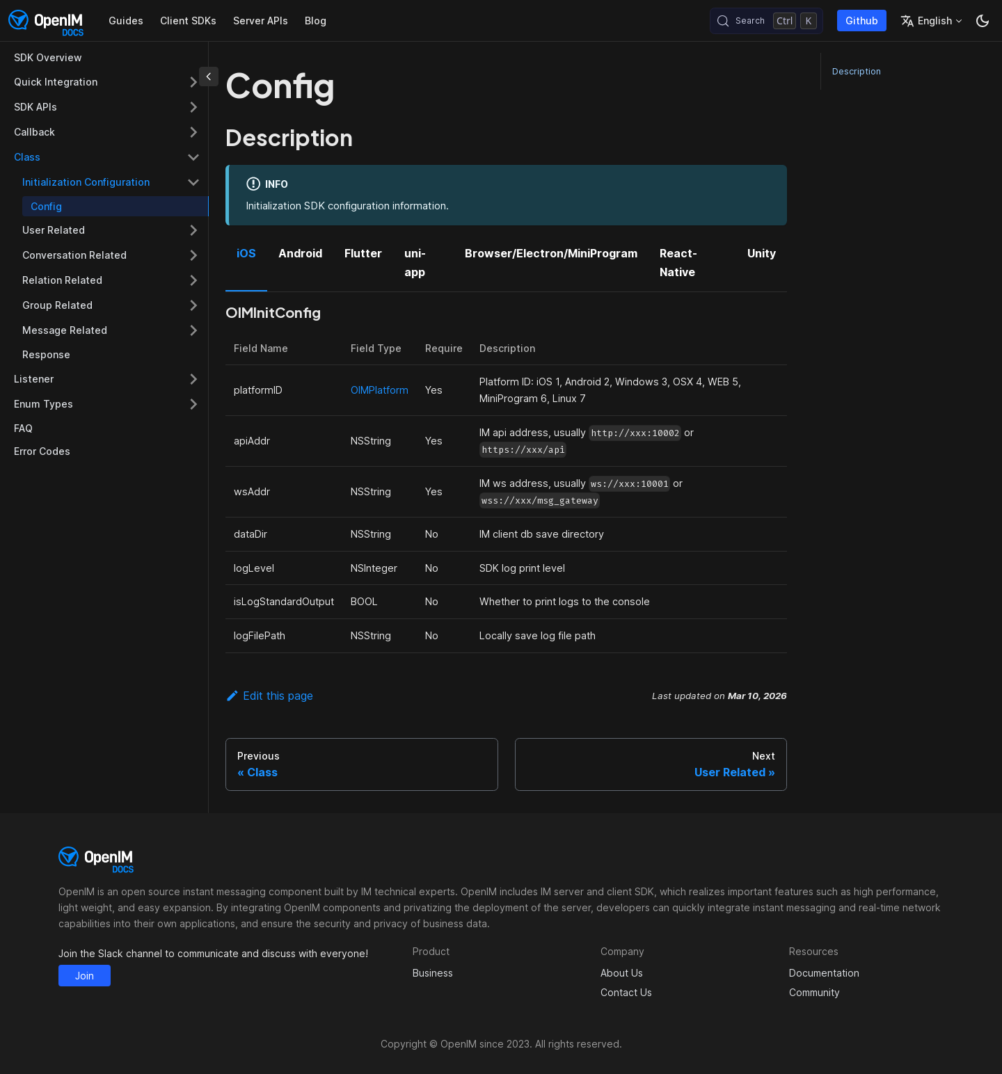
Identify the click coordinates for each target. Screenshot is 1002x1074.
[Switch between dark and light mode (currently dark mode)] (982, 21)
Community (814, 992)
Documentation (824, 973)
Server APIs (260, 20)
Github (861, 20)
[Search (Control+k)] (766, 21)
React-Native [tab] (678, 262)
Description (856, 71)
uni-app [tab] (415, 262)
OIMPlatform (379, 390)
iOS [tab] (246, 253)
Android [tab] (300, 253)
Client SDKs (188, 20)
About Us (622, 973)
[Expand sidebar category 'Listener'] (193, 379)
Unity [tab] (761, 253)
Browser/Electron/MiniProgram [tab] (551, 253)
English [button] (926, 21)
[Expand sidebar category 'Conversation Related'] (193, 255)
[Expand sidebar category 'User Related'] (193, 230)
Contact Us (626, 992)
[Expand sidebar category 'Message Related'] (193, 330)
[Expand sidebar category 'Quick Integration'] (193, 82)
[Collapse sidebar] (208, 76)
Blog (315, 20)
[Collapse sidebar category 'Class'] (193, 157)
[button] (111, 182)
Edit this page (269, 696)
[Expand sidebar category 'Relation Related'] (193, 280)
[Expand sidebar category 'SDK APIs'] (193, 107)
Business (433, 973)
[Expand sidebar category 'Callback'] (193, 132)
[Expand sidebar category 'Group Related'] (193, 305)
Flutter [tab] (363, 253)
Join (84, 975)
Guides (126, 20)
